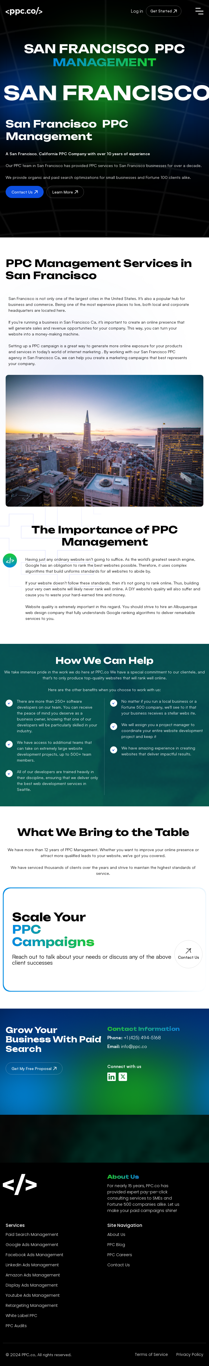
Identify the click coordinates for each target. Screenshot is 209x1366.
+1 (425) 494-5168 (134, 1037)
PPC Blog (116, 1244)
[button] (199, 11)
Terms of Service (151, 1354)
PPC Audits (16, 1326)
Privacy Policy (189, 1354)
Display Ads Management (32, 1285)
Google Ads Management (32, 1244)
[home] (35, 11)
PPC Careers (119, 1255)
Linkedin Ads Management (32, 1265)
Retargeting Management (32, 1305)
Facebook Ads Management (34, 1255)
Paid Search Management (32, 1234)
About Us (116, 1234)
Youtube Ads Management (33, 1295)
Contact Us (118, 1265)
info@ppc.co (127, 1046)
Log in (137, 11)
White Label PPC (21, 1315)
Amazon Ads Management (33, 1275)
